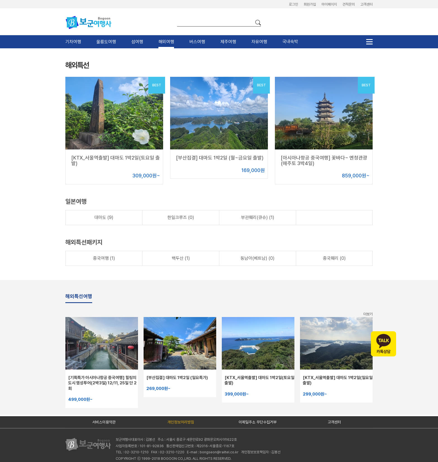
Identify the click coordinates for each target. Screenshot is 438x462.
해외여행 (166, 41)
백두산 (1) (181, 258)
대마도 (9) (103, 217)
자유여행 (259, 41)
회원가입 (310, 4)
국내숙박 (290, 41)
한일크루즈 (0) (180, 217)
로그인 (293, 4)
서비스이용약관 (104, 422)
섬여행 (137, 41)
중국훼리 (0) (334, 258)
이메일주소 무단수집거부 (258, 422)
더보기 (368, 314)
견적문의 (348, 4)
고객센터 (366, 4)
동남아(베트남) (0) (258, 258)
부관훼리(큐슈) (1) (257, 217)
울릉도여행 (106, 41)
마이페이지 (329, 4)
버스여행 (197, 41)
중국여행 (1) (104, 258)
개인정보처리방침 (180, 422)
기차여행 (73, 41)
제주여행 (228, 41)
